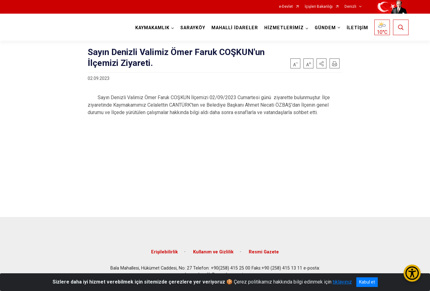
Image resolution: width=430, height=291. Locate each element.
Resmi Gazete (264, 252)
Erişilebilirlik (164, 252)
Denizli (350, 7)
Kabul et (367, 281)
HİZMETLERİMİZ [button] (284, 27)
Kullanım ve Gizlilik (213, 252)
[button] (321, 63)
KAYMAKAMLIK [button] (152, 27)
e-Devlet (286, 7)
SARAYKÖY (192, 27)
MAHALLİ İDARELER (234, 27)
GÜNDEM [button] (325, 27)
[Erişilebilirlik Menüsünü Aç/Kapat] (412, 273)
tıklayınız (342, 282)
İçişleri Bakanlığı (319, 7)
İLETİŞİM (357, 27)
